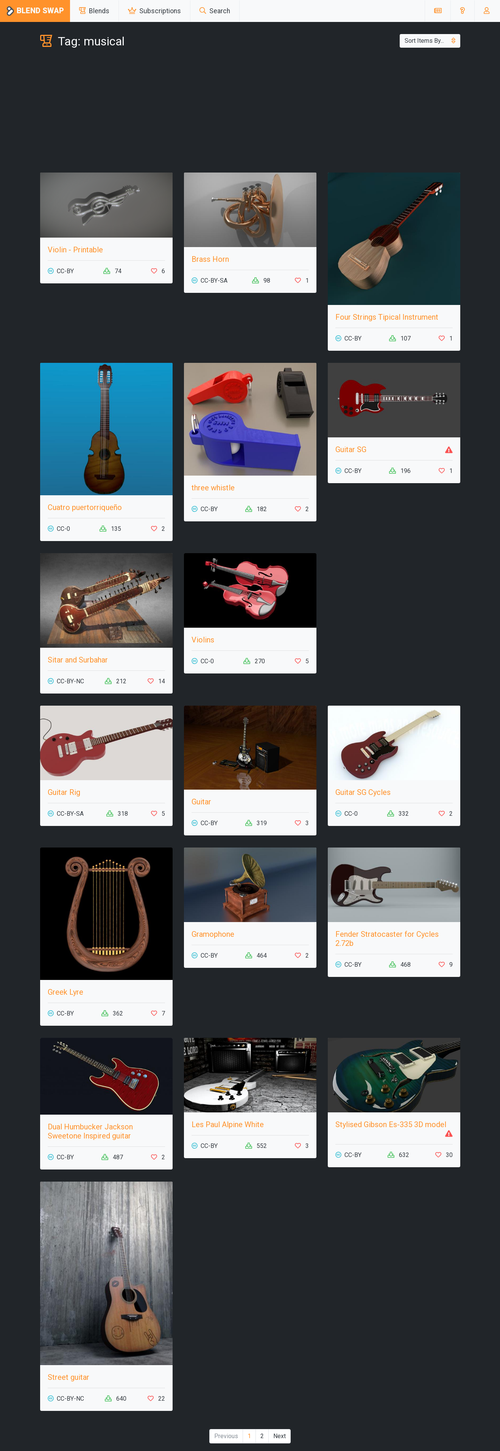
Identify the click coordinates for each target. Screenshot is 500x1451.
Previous (226, 1436)
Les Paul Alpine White (228, 1124)
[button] (462, 11)
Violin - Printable (75, 249)
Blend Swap (35, 11)
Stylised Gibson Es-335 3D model (390, 1124)
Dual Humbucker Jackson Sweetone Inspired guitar (90, 1131)
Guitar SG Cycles (363, 792)
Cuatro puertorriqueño (85, 507)
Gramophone (213, 934)
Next (279, 1436)
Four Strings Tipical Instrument (386, 317)
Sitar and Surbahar (78, 659)
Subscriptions (154, 11)
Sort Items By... (430, 40)
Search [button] (214, 11)
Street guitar (68, 1377)
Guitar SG (350, 449)
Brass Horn (210, 259)
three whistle (213, 487)
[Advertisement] (250, 112)
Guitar (201, 801)
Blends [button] (94, 11)
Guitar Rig (64, 792)
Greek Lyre (65, 992)
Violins (203, 639)
